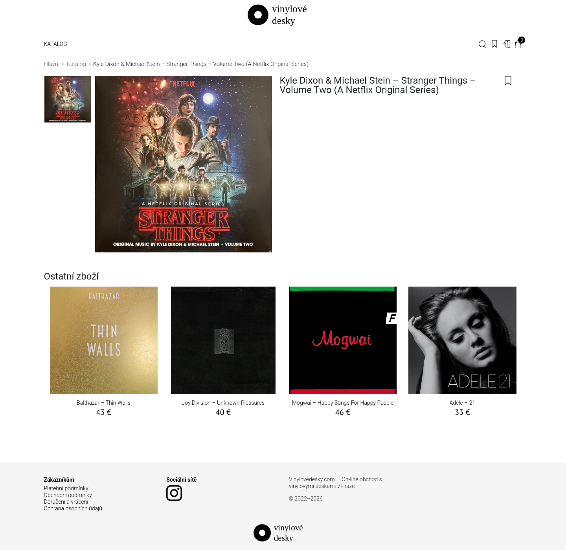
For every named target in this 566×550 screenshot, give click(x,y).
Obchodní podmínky (68, 495)
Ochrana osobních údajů (73, 508)
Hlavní (52, 64)
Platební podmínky (66, 488)
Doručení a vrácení (66, 502)
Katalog (55, 44)
